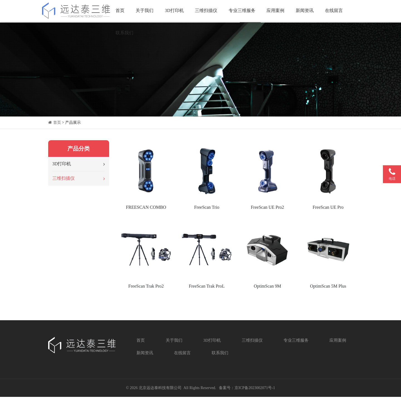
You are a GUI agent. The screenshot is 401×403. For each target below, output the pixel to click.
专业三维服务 (243, 11)
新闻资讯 (306, 11)
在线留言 (335, 11)
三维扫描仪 (208, 11)
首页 (121, 11)
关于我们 (146, 11)
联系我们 (126, 33)
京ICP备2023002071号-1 (254, 394)
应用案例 (277, 11)
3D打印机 (175, 11)
